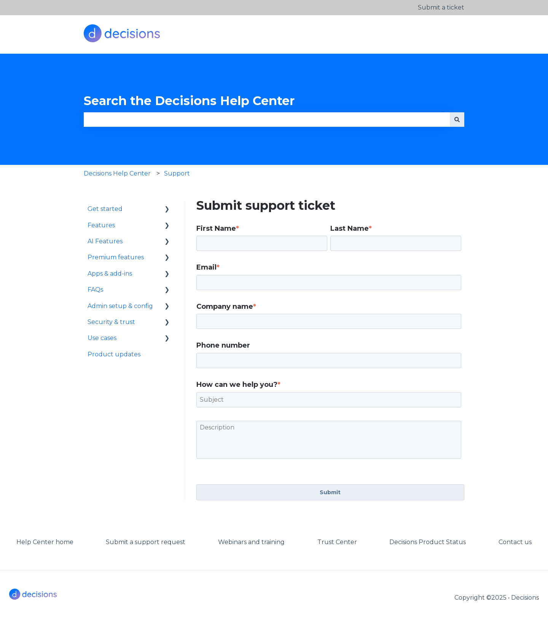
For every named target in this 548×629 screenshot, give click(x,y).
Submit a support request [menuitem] (145, 542)
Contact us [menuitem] (515, 542)
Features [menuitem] (101, 225)
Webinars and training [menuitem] (251, 542)
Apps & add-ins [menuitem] (110, 273)
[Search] (457, 119)
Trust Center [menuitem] (337, 542)
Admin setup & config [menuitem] (120, 306)
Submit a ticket (441, 7)
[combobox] (267, 119)
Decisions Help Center (117, 173)
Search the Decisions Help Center (189, 100)
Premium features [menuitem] (116, 257)
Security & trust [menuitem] (111, 322)
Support (177, 173)
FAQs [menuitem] (95, 289)
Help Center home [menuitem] (44, 542)
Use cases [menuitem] (102, 338)
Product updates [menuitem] (114, 354)
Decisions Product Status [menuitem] (427, 542)
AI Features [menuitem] (105, 241)
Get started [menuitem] (105, 208)
